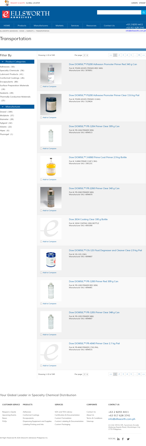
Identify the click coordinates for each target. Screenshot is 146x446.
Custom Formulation (63, 418)
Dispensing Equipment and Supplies (37, 421)
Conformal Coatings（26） (13, 78)
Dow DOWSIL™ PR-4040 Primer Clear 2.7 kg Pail (94, 343)
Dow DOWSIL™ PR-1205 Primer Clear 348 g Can (94, 312)
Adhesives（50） (8, 67)
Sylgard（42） (6, 123)
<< (111, 55)
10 (84, 55)
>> (143, 55)
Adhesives (27, 412)
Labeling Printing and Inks (33, 424)
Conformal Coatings (31, 415)
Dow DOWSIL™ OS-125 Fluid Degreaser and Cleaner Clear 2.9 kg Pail (105, 250)
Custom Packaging (62, 424)
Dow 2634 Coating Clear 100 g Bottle (88, 219)
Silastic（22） (6, 127)
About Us (90, 415)
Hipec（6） (5, 130)
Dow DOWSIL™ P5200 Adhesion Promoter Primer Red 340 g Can (103, 64)
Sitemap (90, 421)
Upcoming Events (9, 415)
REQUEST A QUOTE (17, 3)
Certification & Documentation (67, 415)
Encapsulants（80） (9, 82)
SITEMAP (142, 3)
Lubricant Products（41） (12, 74)
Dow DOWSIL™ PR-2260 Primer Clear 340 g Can (94, 188)
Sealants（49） (7, 93)
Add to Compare (49, 86)
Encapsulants (28, 418)
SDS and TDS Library (63, 412)
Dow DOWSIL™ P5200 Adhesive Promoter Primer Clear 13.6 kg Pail (104, 95)
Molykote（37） (7, 115)
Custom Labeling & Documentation (69, 421)
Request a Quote (9, 412)
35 (139, 55)
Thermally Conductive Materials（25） (15, 99)
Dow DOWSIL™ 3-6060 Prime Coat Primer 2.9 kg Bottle (98, 157)
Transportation (42, 31)
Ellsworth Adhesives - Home (12, 31)
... (135, 55)
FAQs (4, 421)
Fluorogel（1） (7, 134)
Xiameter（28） (7, 119)
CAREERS (134, 3)
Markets (30, 31)
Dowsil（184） (7, 112)
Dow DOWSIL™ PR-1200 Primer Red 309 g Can (93, 281)
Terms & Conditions (94, 418)
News (4, 418)
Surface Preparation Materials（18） (14, 87)
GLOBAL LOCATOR (33, 3)
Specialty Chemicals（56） (12, 70)
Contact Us (91, 412)
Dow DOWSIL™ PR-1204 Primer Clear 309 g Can (94, 126)
